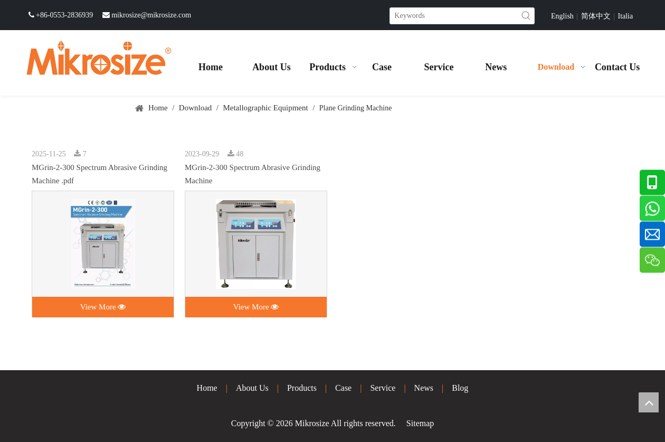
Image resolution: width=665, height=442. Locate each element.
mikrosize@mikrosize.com (151, 15)
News (423, 387)
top (649, 402)
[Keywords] (454, 16)
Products (302, 387)
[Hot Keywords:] (526, 16)
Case (343, 387)
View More (103, 307)
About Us (252, 387)
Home (207, 387)
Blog (460, 387)
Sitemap (420, 423)
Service (382, 387)
